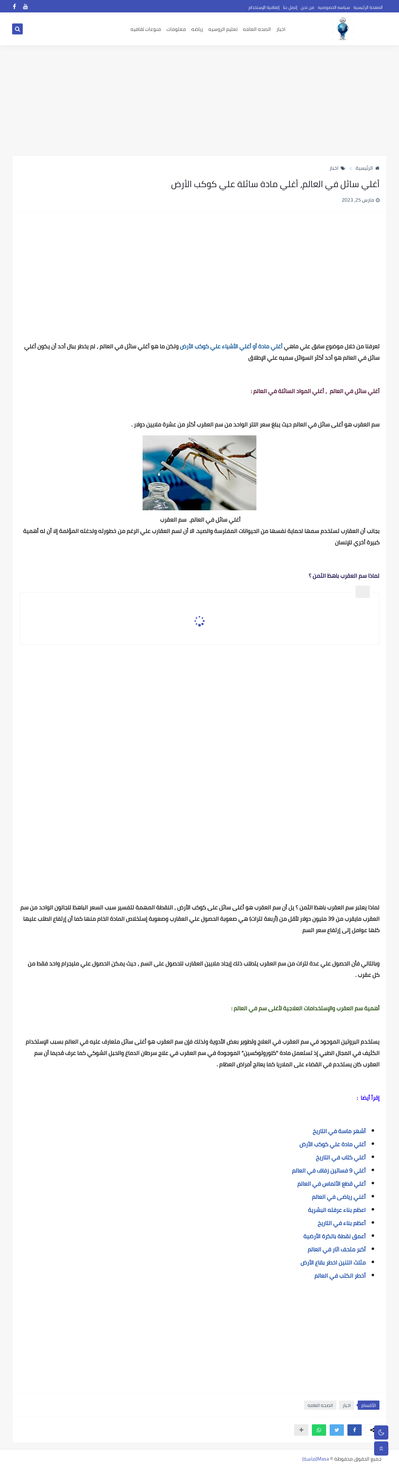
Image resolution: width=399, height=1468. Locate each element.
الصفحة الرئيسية (368, 7)
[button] (354, 1430)
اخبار (281, 29)
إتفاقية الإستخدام (264, 7)
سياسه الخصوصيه (334, 7)
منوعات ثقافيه (146, 29)
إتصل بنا (290, 7)
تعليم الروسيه (223, 29)
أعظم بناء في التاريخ (342, 1223)
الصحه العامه (257, 29)
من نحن (307, 7)
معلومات (176, 29)
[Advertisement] (199, 100)
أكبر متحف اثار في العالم (337, 1249)
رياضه (197, 29)
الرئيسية (367, 168)
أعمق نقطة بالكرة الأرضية (334, 1236)
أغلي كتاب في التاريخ (341, 1157)
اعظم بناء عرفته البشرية (337, 1210)
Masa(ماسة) (315, 1458)
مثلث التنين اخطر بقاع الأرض (333, 1262)
